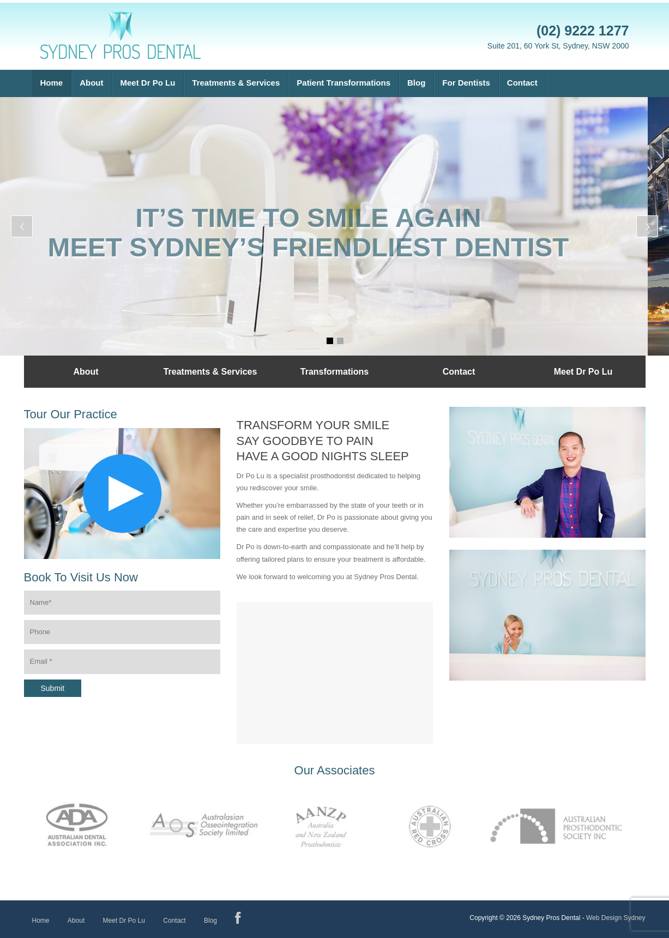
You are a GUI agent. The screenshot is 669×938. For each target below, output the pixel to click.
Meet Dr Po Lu (148, 82)
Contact (522, 82)
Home (51, 82)
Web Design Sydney (616, 918)
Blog (416, 82)
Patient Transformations (343, 82)
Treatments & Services (236, 82)
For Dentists (466, 82)
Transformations (334, 371)
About (91, 82)
